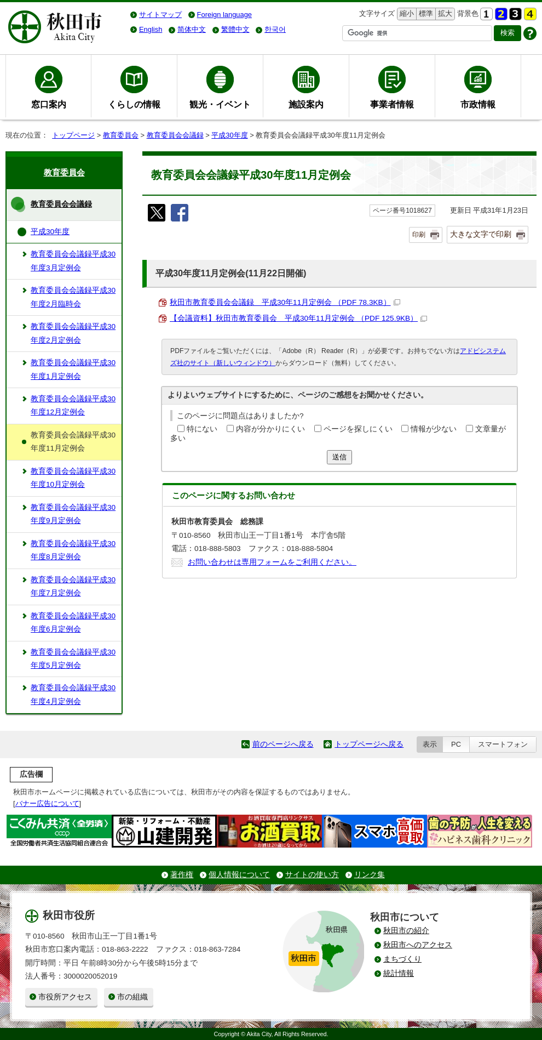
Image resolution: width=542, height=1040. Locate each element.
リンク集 (369, 875)
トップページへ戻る (369, 744)
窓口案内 (48, 104)
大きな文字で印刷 (480, 234)
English (150, 29)
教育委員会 (121, 135)
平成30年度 (229, 135)
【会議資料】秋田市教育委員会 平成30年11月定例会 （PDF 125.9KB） (298, 318)
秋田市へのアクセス (417, 945)
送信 (339, 457)
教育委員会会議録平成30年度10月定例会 (73, 477)
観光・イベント (220, 104)
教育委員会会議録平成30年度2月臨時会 (73, 297)
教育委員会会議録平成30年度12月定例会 (73, 405)
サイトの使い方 (312, 875)
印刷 (418, 234)
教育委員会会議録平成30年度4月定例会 (73, 694)
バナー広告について (47, 803)
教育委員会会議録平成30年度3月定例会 (73, 260)
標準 (424, 14)
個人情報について (239, 875)
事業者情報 (392, 104)
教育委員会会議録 (175, 135)
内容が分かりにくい (270, 429)
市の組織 (132, 997)
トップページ (73, 135)
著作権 (181, 875)
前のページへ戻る (283, 744)
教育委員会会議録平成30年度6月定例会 (73, 622)
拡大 (444, 14)
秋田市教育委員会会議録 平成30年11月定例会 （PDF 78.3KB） (285, 302)
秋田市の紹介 (406, 931)
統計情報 (398, 973)
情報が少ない (434, 429)
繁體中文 (235, 29)
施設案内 (306, 104)
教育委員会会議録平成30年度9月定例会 (73, 514)
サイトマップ (160, 14)
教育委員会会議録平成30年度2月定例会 (73, 333)
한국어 (275, 29)
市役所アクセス (65, 997)
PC (456, 744)
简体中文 (191, 29)
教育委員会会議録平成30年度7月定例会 (73, 586)
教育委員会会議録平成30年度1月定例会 (73, 369)
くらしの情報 (134, 104)
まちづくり (402, 959)
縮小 (405, 14)
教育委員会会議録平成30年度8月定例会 (73, 550)
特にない (202, 429)
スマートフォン (503, 744)
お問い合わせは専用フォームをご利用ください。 (272, 562)
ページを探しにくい (358, 429)
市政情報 (477, 104)
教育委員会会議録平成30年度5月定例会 (73, 658)
